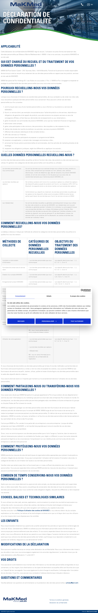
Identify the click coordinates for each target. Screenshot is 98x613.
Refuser (21, 321)
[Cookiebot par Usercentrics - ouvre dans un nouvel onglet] (82, 290)
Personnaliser (49, 321)
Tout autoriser (77, 321)
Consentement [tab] (20, 296)
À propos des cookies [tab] (77, 296)
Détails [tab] (49, 296)
